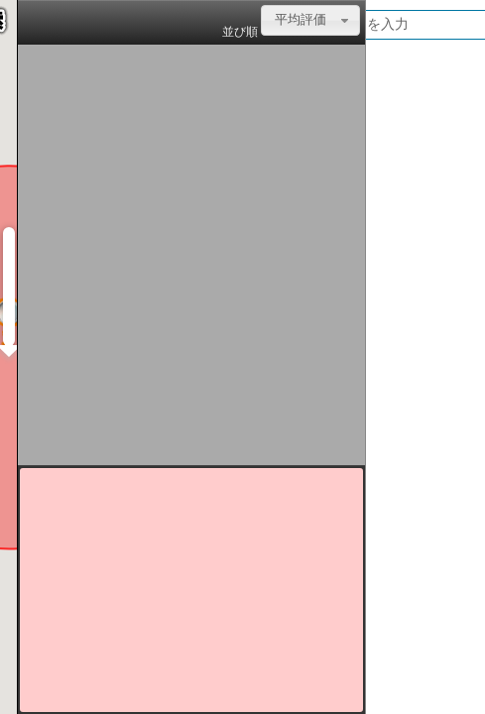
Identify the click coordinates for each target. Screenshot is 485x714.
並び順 (240, 32)
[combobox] (310, 20)
